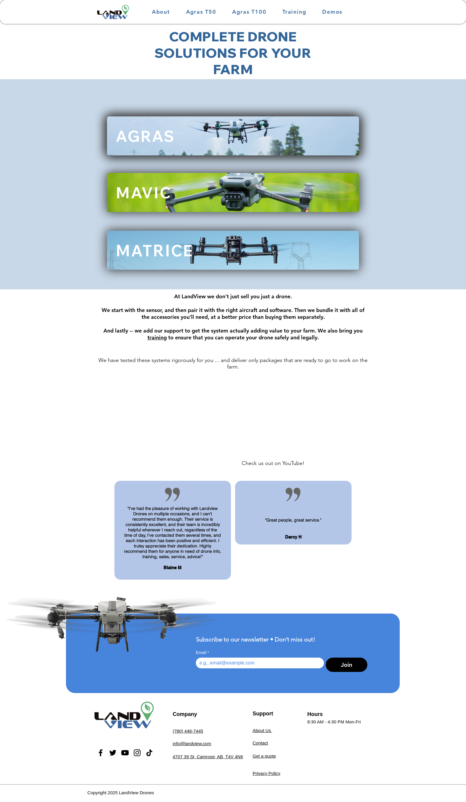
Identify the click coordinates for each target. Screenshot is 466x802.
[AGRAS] (233, 135)
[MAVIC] (233, 192)
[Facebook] (100, 752)
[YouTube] (125, 752)
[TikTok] (149, 752)
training (157, 337)
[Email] (258, 663)
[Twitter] (112, 752)
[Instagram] (137, 752)
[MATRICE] (233, 250)
